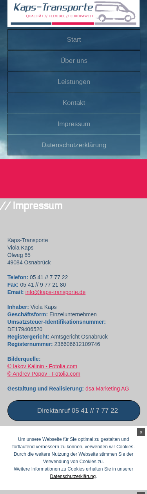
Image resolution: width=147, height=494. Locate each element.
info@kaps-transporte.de (55, 292)
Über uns (73, 60)
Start (74, 39)
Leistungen (74, 82)
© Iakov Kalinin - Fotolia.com (42, 366)
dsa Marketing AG (107, 388)
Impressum (73, 124)
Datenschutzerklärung (74, 145)
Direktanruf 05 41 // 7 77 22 (77, 410)
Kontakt (74, 103)
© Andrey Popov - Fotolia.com (43, 374)
